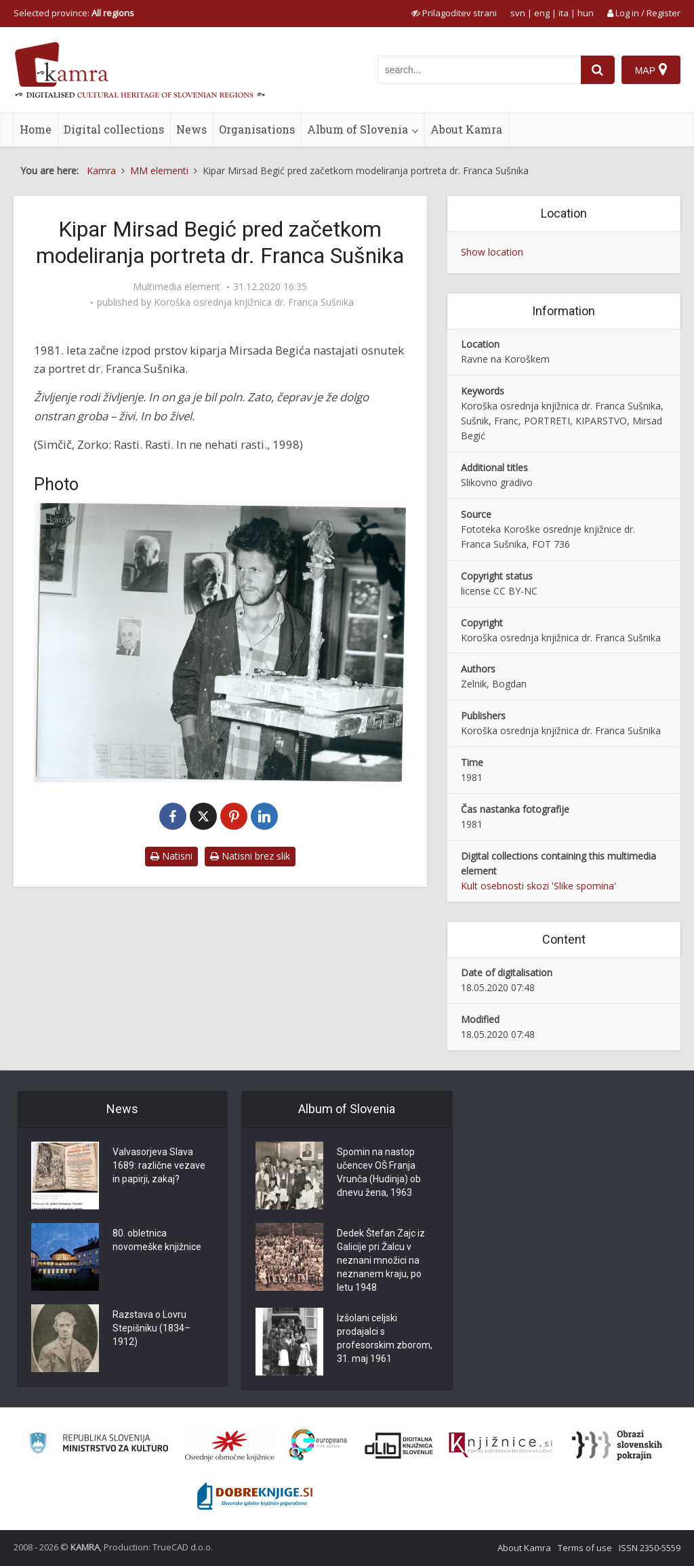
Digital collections (114, 129)
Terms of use (585, 1548)
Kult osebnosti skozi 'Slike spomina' (538, 885)
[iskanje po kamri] (479, 70)
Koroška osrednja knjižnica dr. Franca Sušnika (254, 302)
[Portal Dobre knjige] (254, 1496)
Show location (492, 251)
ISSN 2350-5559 (649, 1548)
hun (585, 13)
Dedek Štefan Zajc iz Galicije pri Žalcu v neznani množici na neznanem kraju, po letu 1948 (381, 1260)
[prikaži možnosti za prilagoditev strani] (454, 13)
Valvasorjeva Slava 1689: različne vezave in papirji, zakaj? (159, 1165)
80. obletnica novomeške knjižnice (157, 1240)
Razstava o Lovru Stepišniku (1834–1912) (151, 1328)
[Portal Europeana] (318, 1445)
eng (542, 13)
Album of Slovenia (357, 129)
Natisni (171, 855)
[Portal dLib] (399, 1445)
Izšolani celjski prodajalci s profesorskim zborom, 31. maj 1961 (384, 1338)
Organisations (257, 129)
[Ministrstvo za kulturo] (98, 1445)
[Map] (650, 70)
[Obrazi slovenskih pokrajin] (617, 1445)
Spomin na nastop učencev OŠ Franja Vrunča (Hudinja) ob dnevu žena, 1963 (379, 1172)
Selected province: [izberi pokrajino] (74, 13)
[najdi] (598, 70)
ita (563, 13)
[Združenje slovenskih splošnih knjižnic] (500, 1445)
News (191, 129)
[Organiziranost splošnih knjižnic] (229, 1445)
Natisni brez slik (250, 855)
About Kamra (466, 129)
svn (517, 13)
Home (36, 129)
